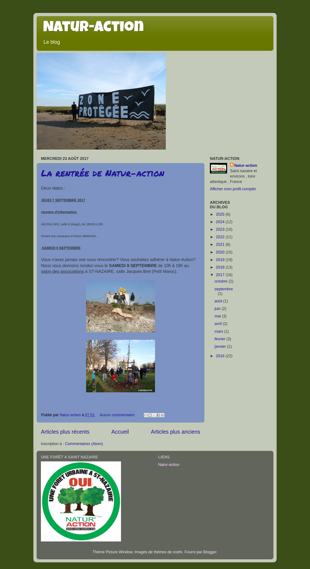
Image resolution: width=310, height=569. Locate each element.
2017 (221, 275)
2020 (221, 252)
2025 (221, 214)
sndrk (177, 552)
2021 (221, 244)
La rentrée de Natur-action (102, 172)
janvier (221, 346)
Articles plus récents (65, 432)
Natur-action (93, 28)
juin (218, 308)
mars (219, 331)
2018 (221, 267)
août (219, 301)
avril (219, 324)
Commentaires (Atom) (84, 444)
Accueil (120, 432)
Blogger (209, 552)
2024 (221, 222)
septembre (224, 289)
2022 (221, 237)
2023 (221, 229)
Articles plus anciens (175, 432)
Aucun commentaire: (118, 415)
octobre (222, 281)
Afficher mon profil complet (233, 189)
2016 (221, 356)
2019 (221, 260)
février (220, 339)
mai (218, 316)
